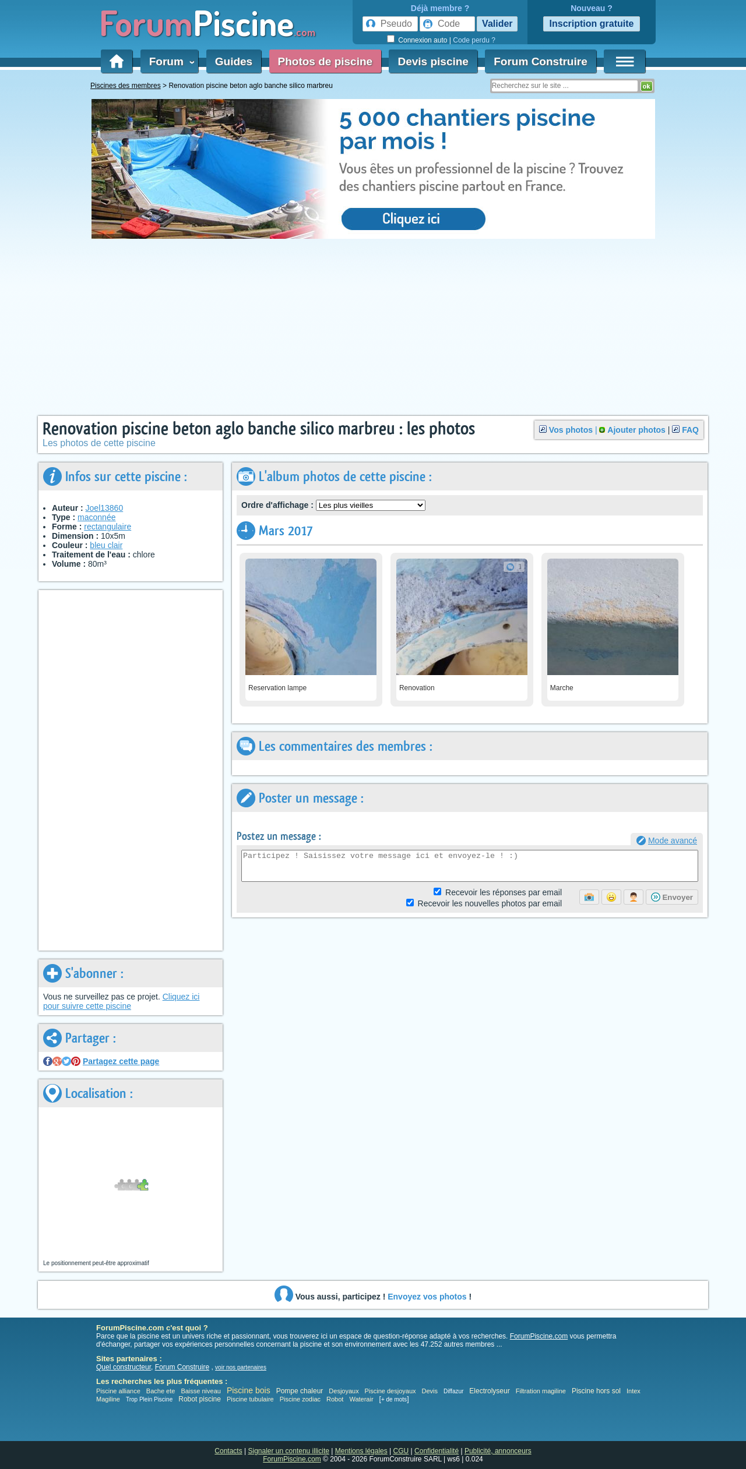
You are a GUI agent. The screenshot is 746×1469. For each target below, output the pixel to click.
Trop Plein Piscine (149, 1399)
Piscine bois (248, 1390)
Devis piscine (432, 61)
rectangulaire (107, 526)
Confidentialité (436, 1451)
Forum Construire (540, 61)
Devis (430, 1390)
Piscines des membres (125, 86)
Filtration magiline (541, 1390)
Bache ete (160, 1390)
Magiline (108, 1399)
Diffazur (453, 1391)
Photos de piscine (325, 61)
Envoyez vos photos (427, 1296)
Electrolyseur (489, 1391)
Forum (169, 61)
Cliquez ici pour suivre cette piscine (121, 1001)
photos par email (490, 903)
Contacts (228, 1451)
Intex (634, 1390)
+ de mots (394, 1399)
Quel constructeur (123, 1367)
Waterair (361, 1399)
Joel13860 (105, 508)
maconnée (96, 517)
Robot (334, 1399)
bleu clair (106, 545)
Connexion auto (422, 40)
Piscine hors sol (596, 1391)
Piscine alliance (118, 1390)
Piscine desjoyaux (390, 1390)
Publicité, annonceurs (498, 1451)
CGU (401, 1451)
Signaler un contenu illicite (288, 1451)
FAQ (690, 430)
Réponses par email (503, 892)
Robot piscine (199, 1399)
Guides (233, 61)
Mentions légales (361, 1451)
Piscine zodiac (300, 1399)
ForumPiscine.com (539, 1336)
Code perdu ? (474, 40)
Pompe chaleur (300, 1391)
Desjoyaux (344, 1390)
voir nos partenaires (240, 1367)
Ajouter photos (636, 430)
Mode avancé (672, 840)
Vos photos (571, 430)
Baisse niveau (201, 1390)
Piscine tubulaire (250, 1399)
